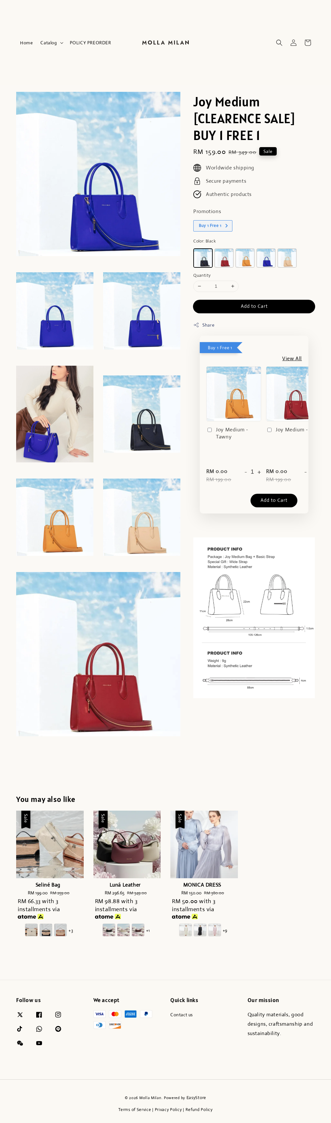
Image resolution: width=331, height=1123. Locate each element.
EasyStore (196, 1097)
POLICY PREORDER (90, 43)
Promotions (207, 211)
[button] (279, 43)
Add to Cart (254, 306)
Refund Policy (199, 1109)
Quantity (201, 275)
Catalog (48, 43)
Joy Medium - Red (292, 430)
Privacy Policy (168, 1109)
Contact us (181, 1015)
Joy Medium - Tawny (227, 433)
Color (204, 241)
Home (26, 43)
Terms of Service (134, 1109)
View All (292, 358)
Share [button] (203, 325)
